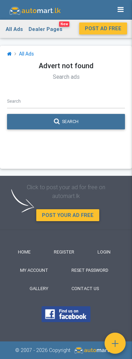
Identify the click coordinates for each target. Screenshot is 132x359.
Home (24, 252)
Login (104, 252)
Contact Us (85, 288)
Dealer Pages (49, 27)
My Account (34, 270)
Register (64, 252)
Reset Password (89, 270)
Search (66, 121)
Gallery (39, 288)
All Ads (14, 29)
